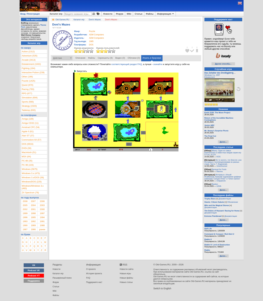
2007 (33, 201)
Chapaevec (221, 181)
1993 (25, 221)
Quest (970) (27, 85)
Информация (165, 14)
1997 (42, 213)
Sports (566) (28, 102)
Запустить (80, 71)
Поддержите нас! (94, 282)
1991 (42, 221)
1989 (33, 225)
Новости (108, 14)
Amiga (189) (28, 119)
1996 (25, 217)
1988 (42, 225)
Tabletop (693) (29, 110)
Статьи (138, 14)
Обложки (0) (134, 58)
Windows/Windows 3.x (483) (33, 187)
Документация (225, 199)
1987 (25, 229)
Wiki (129, 14)
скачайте (157, 64)
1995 (33, 217)
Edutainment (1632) (31, 64)
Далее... (223, 142)
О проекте (91, 269)
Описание (80, 58)
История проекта (94, 273)
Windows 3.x (209, 75)
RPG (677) (27, 93)
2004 (33, 205)
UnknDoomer (222, 166)
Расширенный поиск (62, 278)
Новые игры (125, 273)
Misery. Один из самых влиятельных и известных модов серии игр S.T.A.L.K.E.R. (222, 153)
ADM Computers (96, 35)
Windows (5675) (30, 169)
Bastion (215, 184)
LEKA (219, 186)
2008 (25, 201)
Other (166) (27, 76)
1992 (33, 221)
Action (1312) (28, 51)
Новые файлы (126, 278)
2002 (25, 209)
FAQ (88, 278)
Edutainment (209, 77)
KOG (219, 157)
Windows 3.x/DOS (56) (33, 177)
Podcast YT (34, 275)
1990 (25, 225)
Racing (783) (28, 89)
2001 (33, 209)
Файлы (150, 14)
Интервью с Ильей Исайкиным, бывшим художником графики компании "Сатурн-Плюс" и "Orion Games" (222, 177)
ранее (42, 229)
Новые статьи (126, 282)
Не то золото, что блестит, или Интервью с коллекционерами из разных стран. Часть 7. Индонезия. (223, 162)
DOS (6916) (27, 144)
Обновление (232, 202)
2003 (42, 205)
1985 (91, 41)
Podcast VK (34, 270)
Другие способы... (223, 64)
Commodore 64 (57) (31, 140)
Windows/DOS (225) (32, 181)
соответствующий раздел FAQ (126, 64)
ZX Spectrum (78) (30, 192)
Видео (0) (120, 58)
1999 (25, 213)
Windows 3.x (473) (31, 173)
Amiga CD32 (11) (30, 123)
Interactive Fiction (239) (33, 72)
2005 (25, 205)
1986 (33, 229)
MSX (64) (26, 156)
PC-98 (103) (28, 165)
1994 (42, 217)
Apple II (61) (28, 131)
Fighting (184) (28, 68)
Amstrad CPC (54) (31, 127)
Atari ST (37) (28, 135)
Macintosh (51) (29, 152)
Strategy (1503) (29, 106)
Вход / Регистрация (30, 14)
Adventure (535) (29, 55)
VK (33, 265)
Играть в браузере (152, 58)
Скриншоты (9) (105, 58)
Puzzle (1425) (28, 81)
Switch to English (162, 288)
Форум (119, 14)
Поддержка (34, 281)
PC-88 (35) (27, 160)
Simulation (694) (30, 97)
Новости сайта (126, 269)
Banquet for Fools (219, 169)
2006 (42, 201)
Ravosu (220, 171)
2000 (42, 209)
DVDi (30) (26, 148)
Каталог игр (56, 14)
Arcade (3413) (29, 60)
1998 (33, 213)
